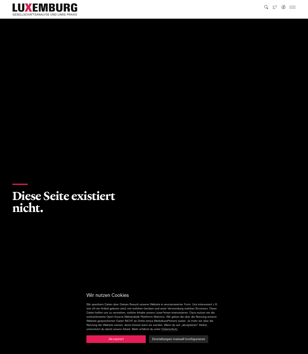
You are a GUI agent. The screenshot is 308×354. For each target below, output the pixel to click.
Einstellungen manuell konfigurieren (178, 339)
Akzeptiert (116, 339)
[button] (47, 9)
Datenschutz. (169, 329)
